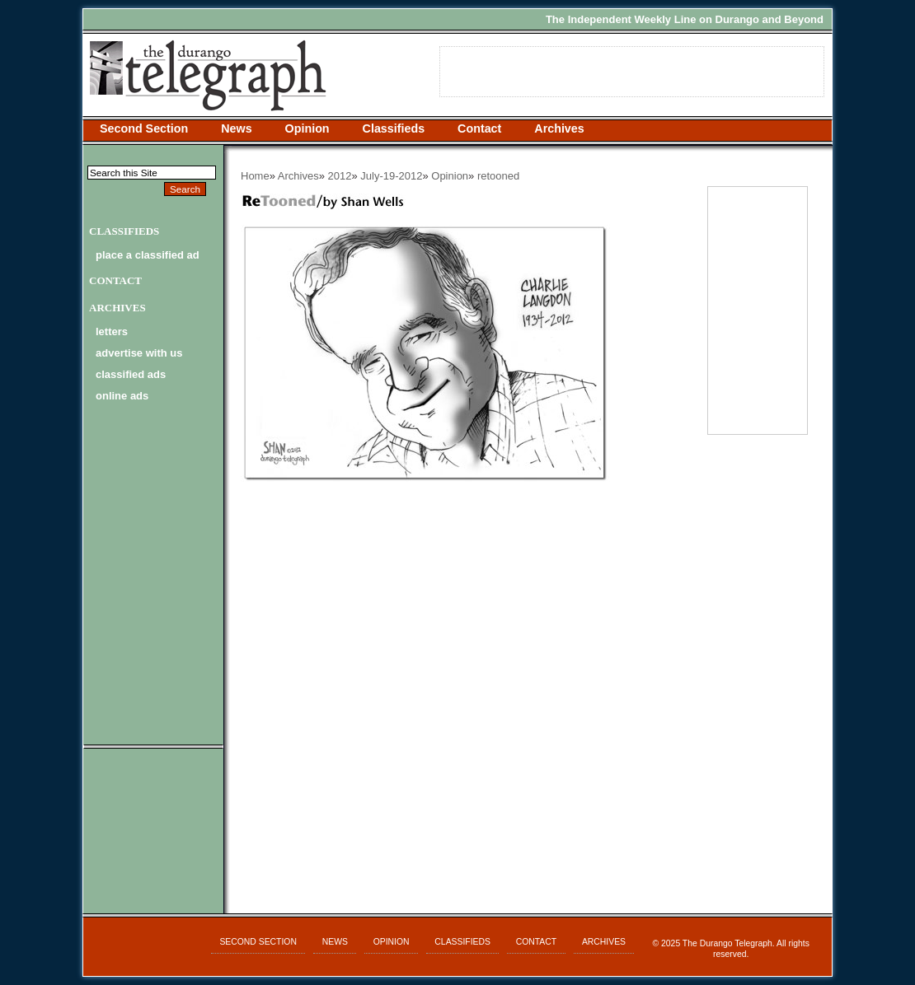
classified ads (131, 374)
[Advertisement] (462, 612)
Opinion (307, 128)
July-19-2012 (391, 176)
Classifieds (394, 128)
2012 (340, 176)
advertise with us (139, 353)
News (236, 128)
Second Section (144, 128)
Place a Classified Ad (147, 255)
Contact (479, 128)
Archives (559, 128)
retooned (498, 176)
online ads (122, 396)
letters (112, 331)
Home (255, 176)
